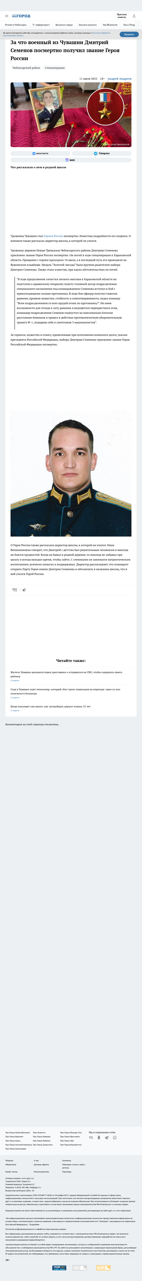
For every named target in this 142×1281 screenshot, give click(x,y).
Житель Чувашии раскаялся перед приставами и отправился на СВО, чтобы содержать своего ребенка (71, 677)
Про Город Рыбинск (41, 1140)
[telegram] (25, 590)
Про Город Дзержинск (43, 1144)
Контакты (66, 1160)
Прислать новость (122, 16)
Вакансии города (64, 24)
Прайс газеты (11, 1171)
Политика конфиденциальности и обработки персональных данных (35, 1229)
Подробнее (34, 1224)
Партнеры (66, 1171)
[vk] (15, 590)
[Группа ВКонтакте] (40, 153)
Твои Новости (39, 1132)
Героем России (53, 236)
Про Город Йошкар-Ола (71, 1132)
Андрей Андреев (119, 78)
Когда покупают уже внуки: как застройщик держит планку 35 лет (71, 709)
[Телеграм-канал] (102, 153)
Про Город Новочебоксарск (17, 1132)
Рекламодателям (41, 1171)
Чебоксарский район (26, 68)
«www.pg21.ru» (27, 1178)
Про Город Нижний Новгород (18, 1144)
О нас (36, 1160)
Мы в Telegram (130, 24)
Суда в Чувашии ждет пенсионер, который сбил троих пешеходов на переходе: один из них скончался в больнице (71, 694)
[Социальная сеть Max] (71, 160)
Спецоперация (55, 68)
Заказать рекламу (88, 24)
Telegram (9, 1160)
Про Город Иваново (41, 1136)
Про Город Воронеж (14, 1136)
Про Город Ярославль (70, 1136)
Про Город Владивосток (71, 1144)
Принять (129, 34)
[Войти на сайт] (134, 16)
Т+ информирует (41, 24)
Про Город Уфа (67, 1140)
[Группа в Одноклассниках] (99, 1137)
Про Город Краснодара (15, 1148)
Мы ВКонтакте (110, 24)
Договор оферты (41, 1164)
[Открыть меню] (7, 16)
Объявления (10, 1164)
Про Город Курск (12, 1140)
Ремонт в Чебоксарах (16, 24)
